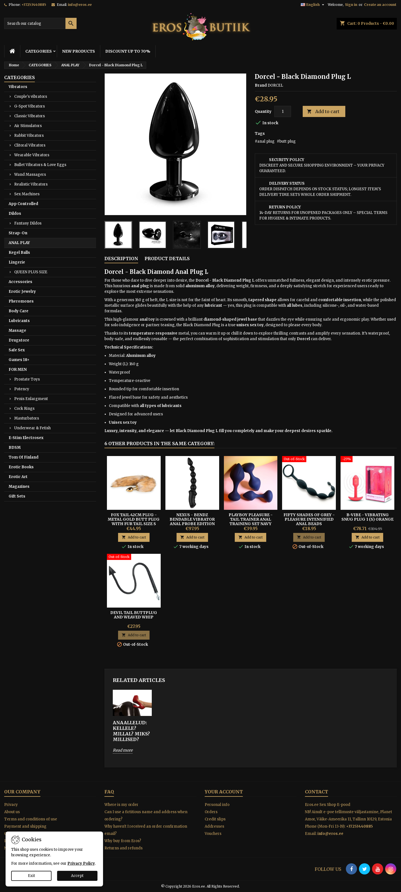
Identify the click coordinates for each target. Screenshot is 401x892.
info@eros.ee (80, 5)
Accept (77, 875)
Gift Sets (17, 496)
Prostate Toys (27, 379)
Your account (224, 791)
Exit (31, 875)
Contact (316, 791)
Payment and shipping (25, 826)
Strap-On (18, 233)
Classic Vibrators (29, 116)
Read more (123, 750)
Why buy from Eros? (122, 841)
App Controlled (23, 203)
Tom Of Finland (23, 457)
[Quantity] (282, 111)
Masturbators (26, 418)
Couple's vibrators (30, 96)
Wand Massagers (30, 174)
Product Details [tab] (167, 258)
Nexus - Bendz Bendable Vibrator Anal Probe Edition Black (192, 521)
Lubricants (19, 320)
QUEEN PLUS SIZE (30, 272)
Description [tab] (121, 258)
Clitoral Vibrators (29, 145)
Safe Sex (17, 350)
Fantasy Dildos (27, 223)
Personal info (217, 804)
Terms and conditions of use (30, 819)
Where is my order (121, 804)
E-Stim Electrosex (26, 437)
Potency (21, 389)
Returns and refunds (123, 848)
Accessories (20, 281)
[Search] (40, 23)
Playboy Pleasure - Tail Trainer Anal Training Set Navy (251, 519)
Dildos (15, 213)
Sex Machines (27, 194)
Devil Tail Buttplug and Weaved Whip (133, 615)
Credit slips (215, 819)
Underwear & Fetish (32, 428)
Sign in (351, 5)
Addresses (214, 826)
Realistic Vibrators (31, 184)
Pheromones (21, 301)
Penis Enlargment (31, 398)
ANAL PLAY (19, 242)
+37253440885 (33, 5)
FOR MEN (18, 369)
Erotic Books (21, 467)
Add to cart (323, 111)
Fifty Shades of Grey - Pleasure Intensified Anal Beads (309, 519)
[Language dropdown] (313, 4)
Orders (211, 812)
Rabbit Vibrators (29, 135)
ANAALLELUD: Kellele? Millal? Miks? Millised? (131, 731)
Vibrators (18, 86)
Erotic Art (18, 476)
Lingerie (17, 262)
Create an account (380, 5)
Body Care (18, 311)
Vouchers (213, 833)
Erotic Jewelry (22, 291)
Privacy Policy (81, 863)
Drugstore (19, 340)
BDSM (15, 447)
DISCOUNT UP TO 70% (127, 51)
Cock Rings (24, 408)
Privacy (11, 804)
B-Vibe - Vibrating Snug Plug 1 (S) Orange (367, 517)
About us (12, 812)
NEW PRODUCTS (78, 51)
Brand (261, 85)
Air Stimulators (28, 125)
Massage (17, 330)
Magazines (19, 486)
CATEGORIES (38, 51)
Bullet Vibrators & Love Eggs (40, 164)
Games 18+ (19, 359)
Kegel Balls (19, 252)
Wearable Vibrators (31, 155)
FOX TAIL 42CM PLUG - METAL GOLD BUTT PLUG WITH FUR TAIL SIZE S (134, 519)
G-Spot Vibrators (29, 106)
